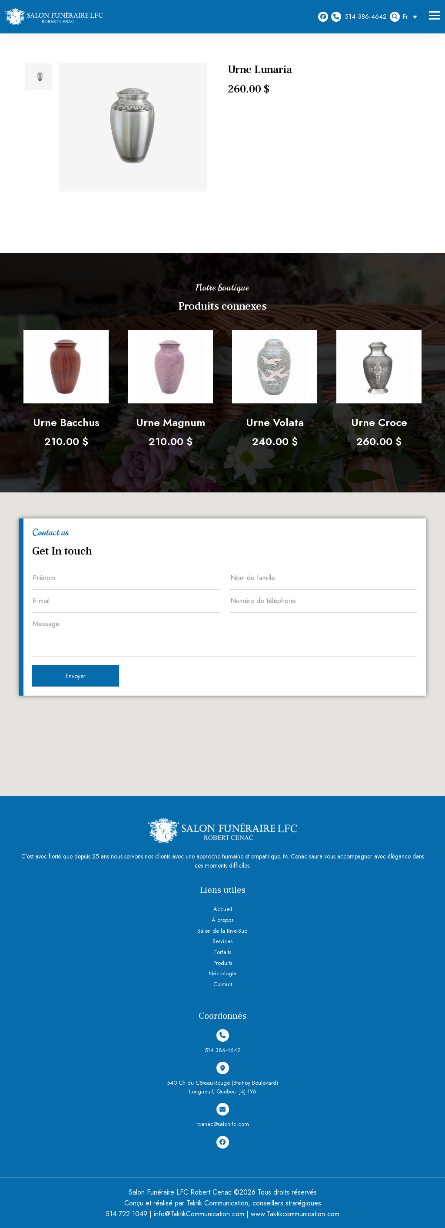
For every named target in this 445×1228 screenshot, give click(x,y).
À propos (222, 920)
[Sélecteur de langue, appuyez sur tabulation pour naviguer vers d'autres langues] (412, 16)
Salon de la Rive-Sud (222, 931)
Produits (222, 963)
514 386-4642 (359, 17)
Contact (222, 984)
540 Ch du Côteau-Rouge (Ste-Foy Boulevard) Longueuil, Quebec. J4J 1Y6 (222, 1079)
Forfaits (222, 952)
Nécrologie (222, 973)
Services (222, 941)
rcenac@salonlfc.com (222, 1115)
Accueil (222, 909)
